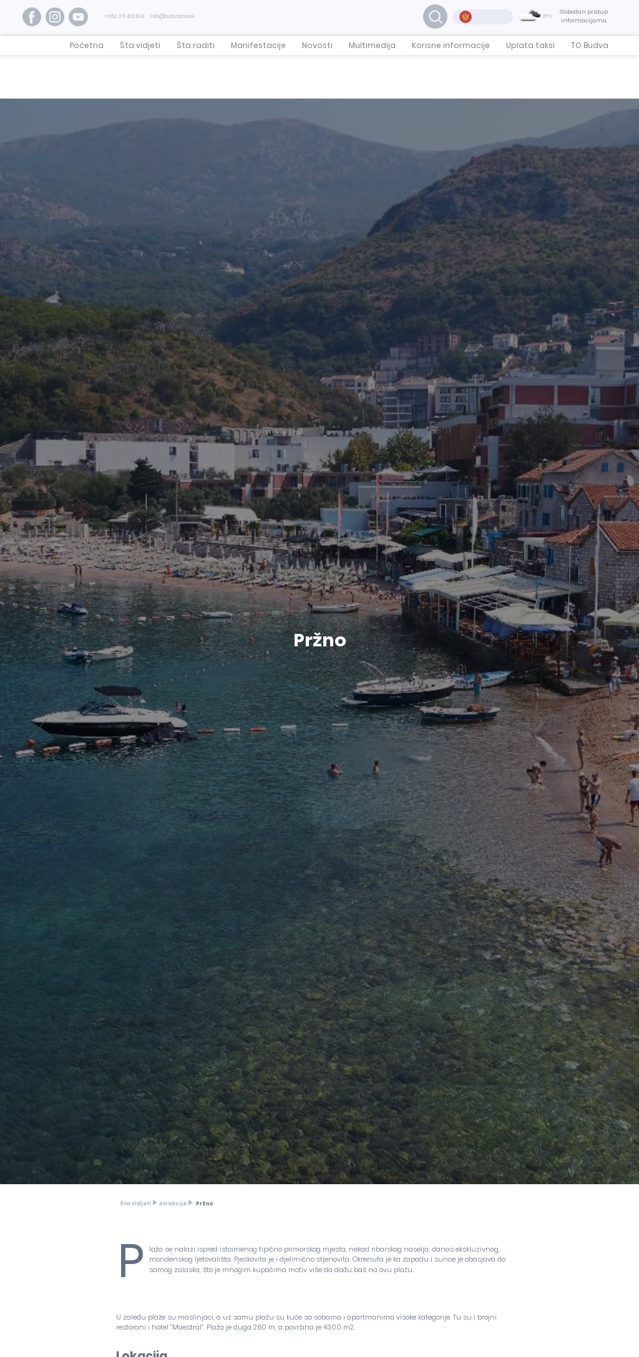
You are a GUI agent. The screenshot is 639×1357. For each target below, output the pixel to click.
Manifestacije (258, 45)
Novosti (317, 45)
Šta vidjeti (135, 1203)
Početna (87, 45)
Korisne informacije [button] (451, 45)
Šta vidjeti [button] (140, 45)
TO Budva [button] (589, 45)
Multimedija (372, 45)
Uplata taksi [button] (530, 45)
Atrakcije (173, 1203)
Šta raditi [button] (196, 45)
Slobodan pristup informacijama (584, 16)
